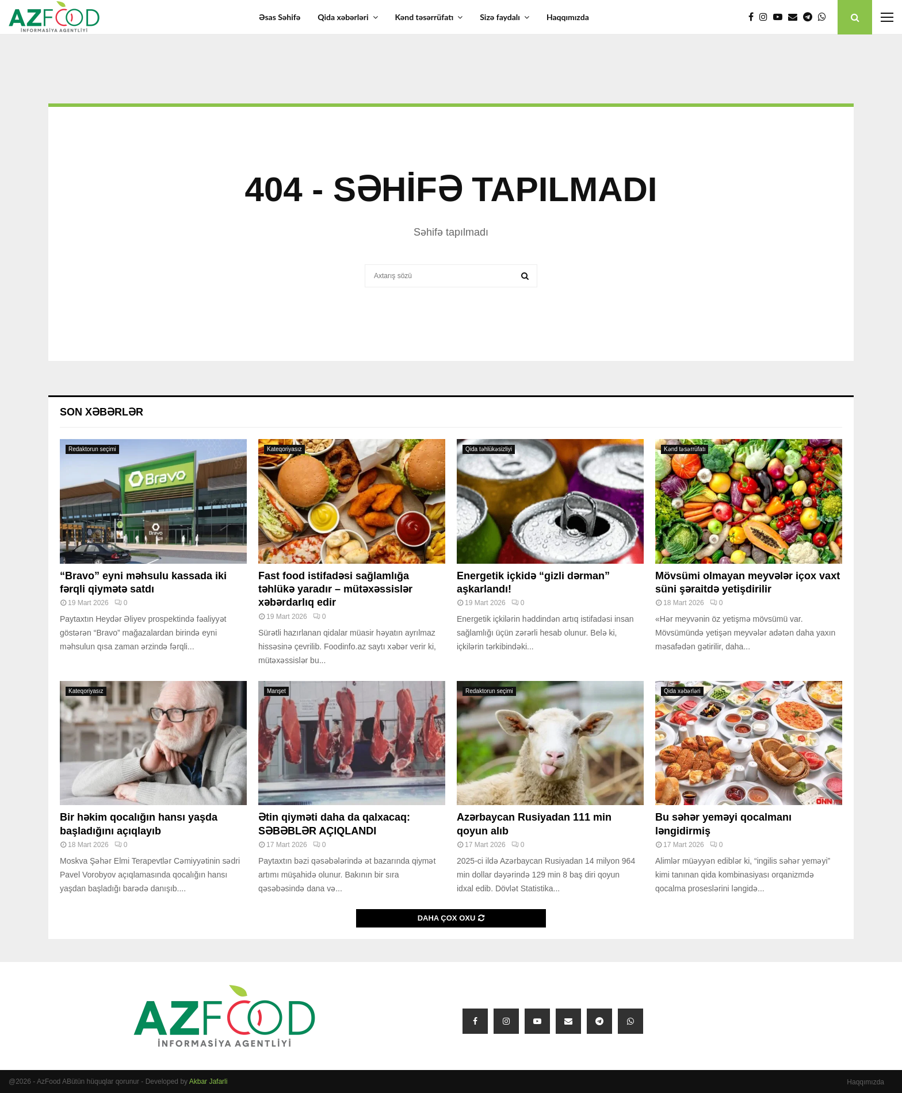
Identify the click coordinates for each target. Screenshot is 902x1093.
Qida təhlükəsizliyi (488, 449)
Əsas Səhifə (279, 17)
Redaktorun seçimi (92, 449)
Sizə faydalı (500, 17)
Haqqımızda (567, 17)
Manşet (276, 691)
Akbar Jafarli (208, 1081)
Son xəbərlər (101, 412)
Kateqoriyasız (284, 449)
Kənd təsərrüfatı (424, 17)
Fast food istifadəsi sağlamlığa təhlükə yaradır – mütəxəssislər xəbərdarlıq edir (335, 589)
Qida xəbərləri (343, 17)
